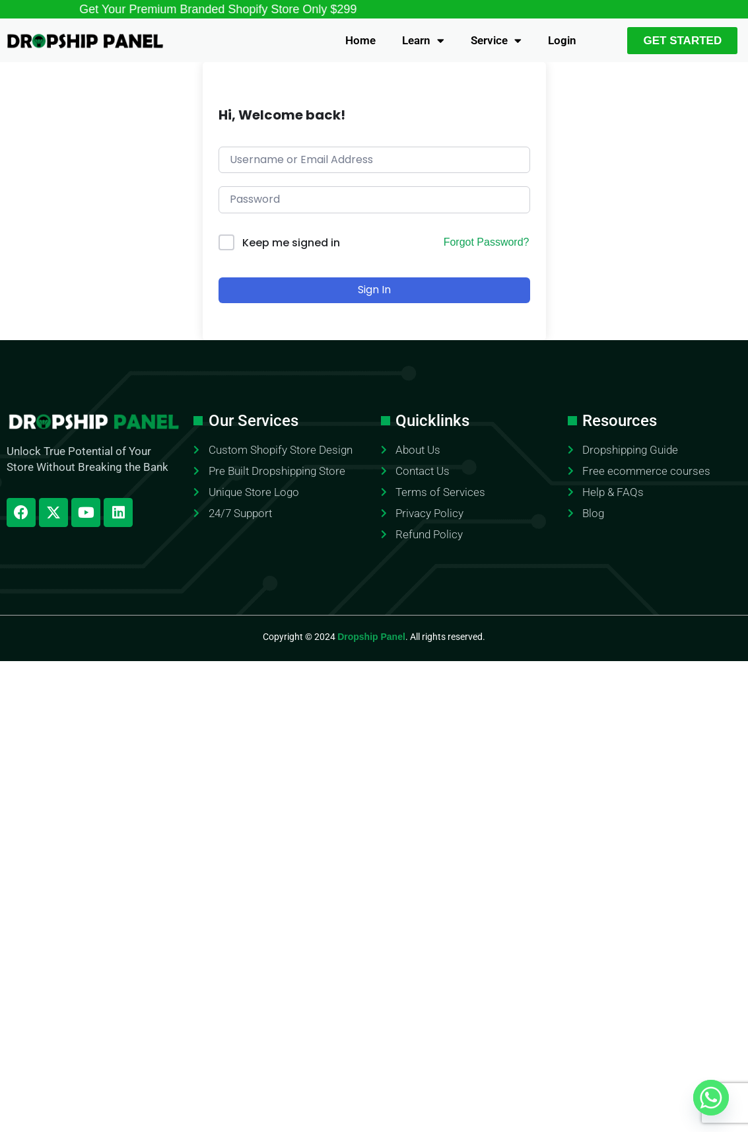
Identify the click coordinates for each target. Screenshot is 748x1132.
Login (562, 40)
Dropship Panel (371, 636)
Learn (423, 40)
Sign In (374, 289)
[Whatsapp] (711, 1097)
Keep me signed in (291, 242)
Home (360, 40)
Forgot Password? (486, 242)
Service (496, 40)
